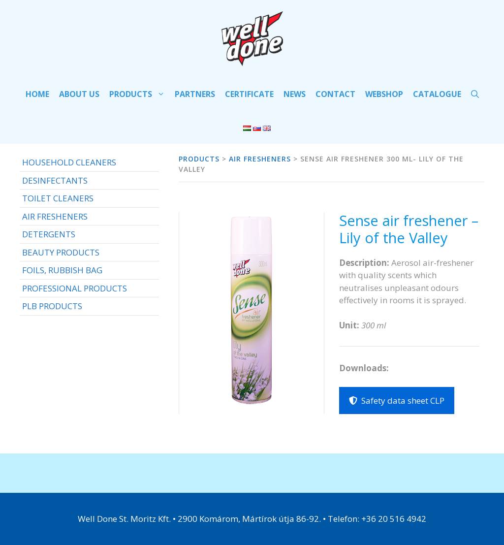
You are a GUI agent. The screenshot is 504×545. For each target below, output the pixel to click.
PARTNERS (195, 94)
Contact (335, 94)
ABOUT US (79, 94)
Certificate (249, 94)
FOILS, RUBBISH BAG (62, 270)
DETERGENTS (48, 234)
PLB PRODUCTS (52, 306)
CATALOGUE (437, 94)
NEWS (295, 94)
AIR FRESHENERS (55, 216)
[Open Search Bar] (475, 94)
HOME (37, 94)
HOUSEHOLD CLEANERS (69, 162)
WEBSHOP (384, 94)
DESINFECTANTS (55, 180)
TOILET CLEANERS (58, 198)
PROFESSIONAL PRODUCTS (74, 288)
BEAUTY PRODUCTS (60, 252)
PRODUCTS (139, 94)
